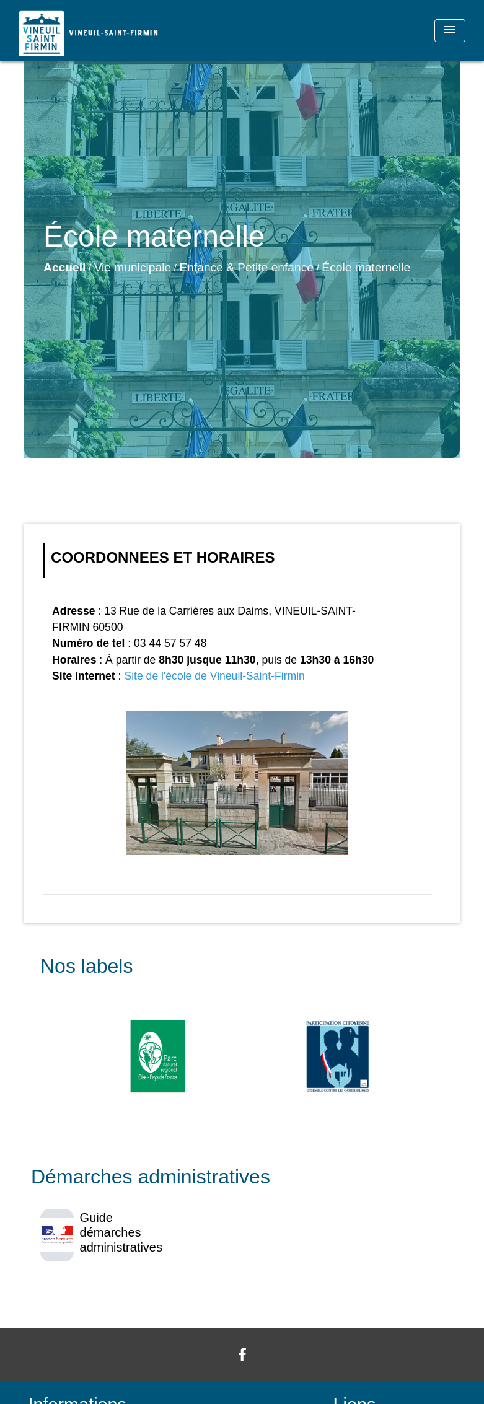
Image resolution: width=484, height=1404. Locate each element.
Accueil (64, 267)
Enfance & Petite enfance (246, 267)
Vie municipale (132, 267)
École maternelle (366, 267)
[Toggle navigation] (449, 30)
